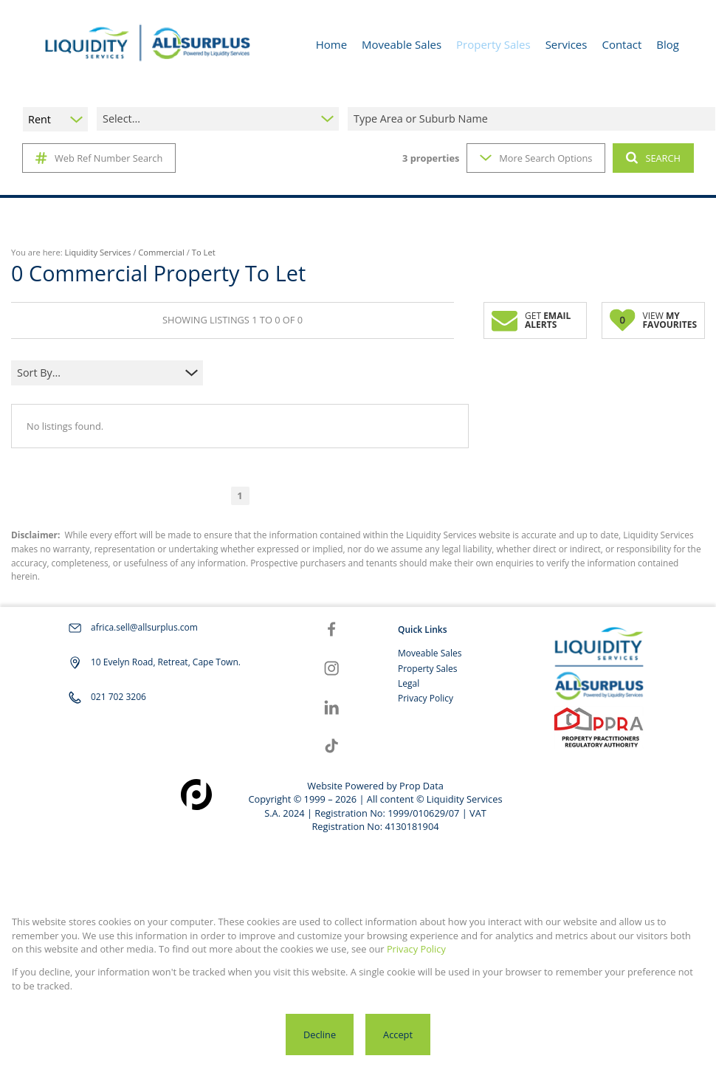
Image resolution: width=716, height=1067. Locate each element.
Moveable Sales (429, 653)
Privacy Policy (425, 698)
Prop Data (421, 785)
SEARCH (653, 158)
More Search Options (536, 158)
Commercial (161, 252)
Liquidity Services (98, 252)
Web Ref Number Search (98, 158)
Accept (398, 1034)
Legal (408, 683)
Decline (319, 1034)
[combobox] (533, 119)
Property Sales (427, 668)
